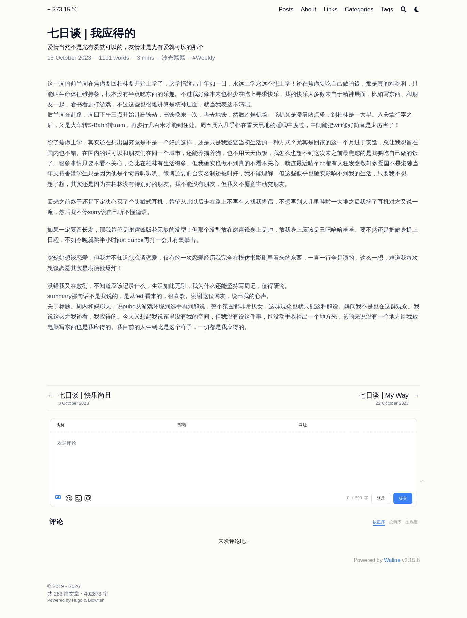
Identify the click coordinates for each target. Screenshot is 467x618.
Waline (392, 560)
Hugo (77, 600)
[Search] (403, 9)
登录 (381, 498)
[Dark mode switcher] (417, 9)
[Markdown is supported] (59, 498)
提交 (403, 498)
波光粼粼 (173, 57)
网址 (303, 424)
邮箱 (182, 424)
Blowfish (96, 600)
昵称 (61, 424)
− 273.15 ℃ (62, 9)
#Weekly (203, 57)
